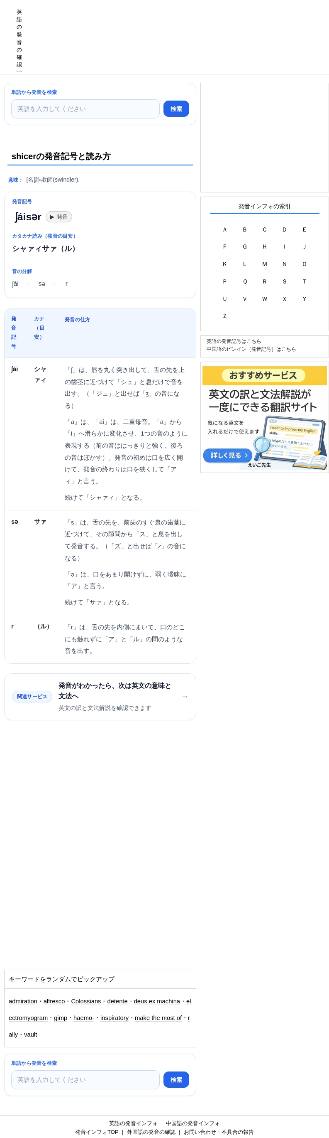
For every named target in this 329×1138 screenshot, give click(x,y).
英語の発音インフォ (133, 1123)
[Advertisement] (178, 18)
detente (117, 1001)
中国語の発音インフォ (193, 1123)
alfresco (54, 1001)
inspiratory (114, 1018)
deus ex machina (157, 1001)
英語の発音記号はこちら (234, 341)
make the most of (158, 1018)
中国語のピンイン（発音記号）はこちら (251, 349)
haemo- (83, 1018)
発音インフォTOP (96, 1132)
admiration (23, 1001)
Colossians (86, 1001)
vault (30, 1034)
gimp (60, 1018)
